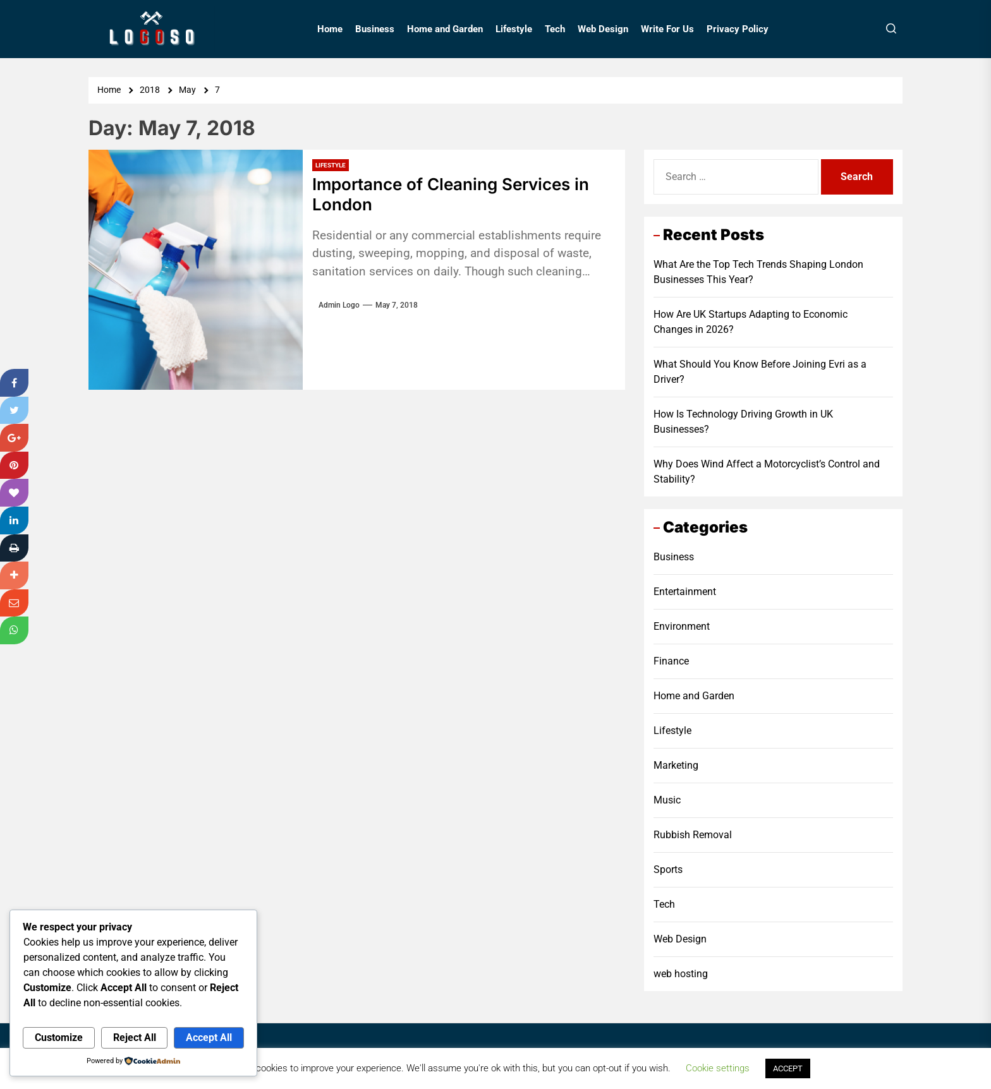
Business (374, 29)
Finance (671, 661)
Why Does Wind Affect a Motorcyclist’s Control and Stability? (767, 471)
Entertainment (685, 592)
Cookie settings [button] (718, 1068)
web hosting (681, 974)
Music (667, 800)
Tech (555, 29)
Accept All (209, 1038)
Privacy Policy (738, 29)
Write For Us (667, 29)
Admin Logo (339, 305)
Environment (682, 626)
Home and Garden (445, 29)
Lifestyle (513, 29)
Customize (59, 1038)
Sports (668, 869)
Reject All (134, 1038)
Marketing (676, 765)
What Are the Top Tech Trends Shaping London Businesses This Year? (758, 272)
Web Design (603, 29)
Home (330, 29)
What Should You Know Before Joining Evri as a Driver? (760, 371)
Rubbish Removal (693, 835)
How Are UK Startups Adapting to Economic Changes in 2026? (751, 321)
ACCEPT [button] (788, 1068)
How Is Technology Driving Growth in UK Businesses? (743, 421)
